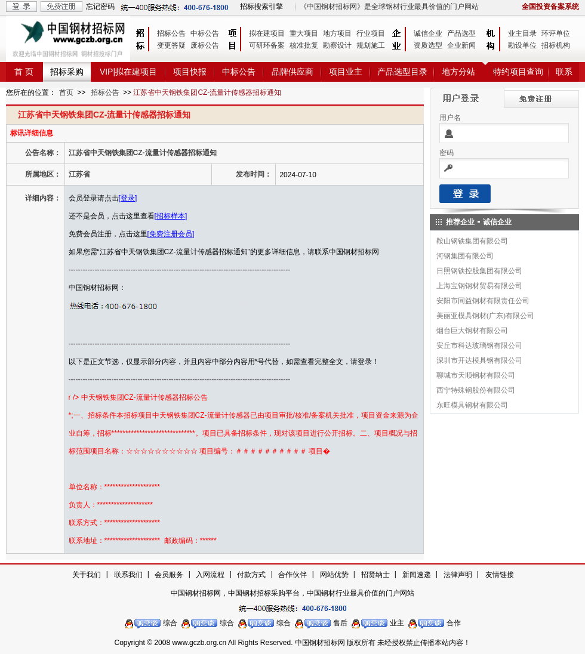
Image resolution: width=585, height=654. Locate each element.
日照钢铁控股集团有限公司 (479, 271)
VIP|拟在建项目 (128, 71)
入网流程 (210, 574)
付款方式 (251, 574)
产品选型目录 (402, 71)
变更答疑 (171, 45)
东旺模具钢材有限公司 (472, 405)
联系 (564, 71)
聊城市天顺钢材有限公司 (475, 375)
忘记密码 (100, 6)
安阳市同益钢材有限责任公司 (482, 301)
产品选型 (461, 33)
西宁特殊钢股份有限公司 (475, 390)
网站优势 (334, 574)
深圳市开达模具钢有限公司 (479, 360)
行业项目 (370, 33)
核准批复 (304, 45)
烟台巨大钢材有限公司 (472, 330)
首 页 (23, 71)
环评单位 (555, 33)
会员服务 (169, 574)
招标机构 (555, 45)
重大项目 (304, 33)
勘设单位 (522, 45)
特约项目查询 (518, 71)
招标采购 (67, 71)
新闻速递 (416, 574)
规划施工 (370, 45)
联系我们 (128, 574)
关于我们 (86, 574)
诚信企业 (428, 33)
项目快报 (190, 71)
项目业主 (345, 71)
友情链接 (499, 574)
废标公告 (204, 45)
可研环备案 (267, 45)
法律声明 (458, 574)
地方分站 (458, 71)
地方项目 (337, 33)
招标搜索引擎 (261, 6)
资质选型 (428, 45)
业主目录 (522, 33)
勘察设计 (337, 45)
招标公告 (171, 33)
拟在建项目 (267, 33)
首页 (66, 92)
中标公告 (204, 33)
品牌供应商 (292, 71)
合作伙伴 (292, 574)
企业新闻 (461, 45)
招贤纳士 (375, 574)
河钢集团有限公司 (465, 256)
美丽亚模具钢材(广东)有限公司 (485, 315)
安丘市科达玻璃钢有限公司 (479, 345)
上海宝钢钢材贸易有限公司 (479, 286)
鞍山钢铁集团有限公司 (472, 241)
